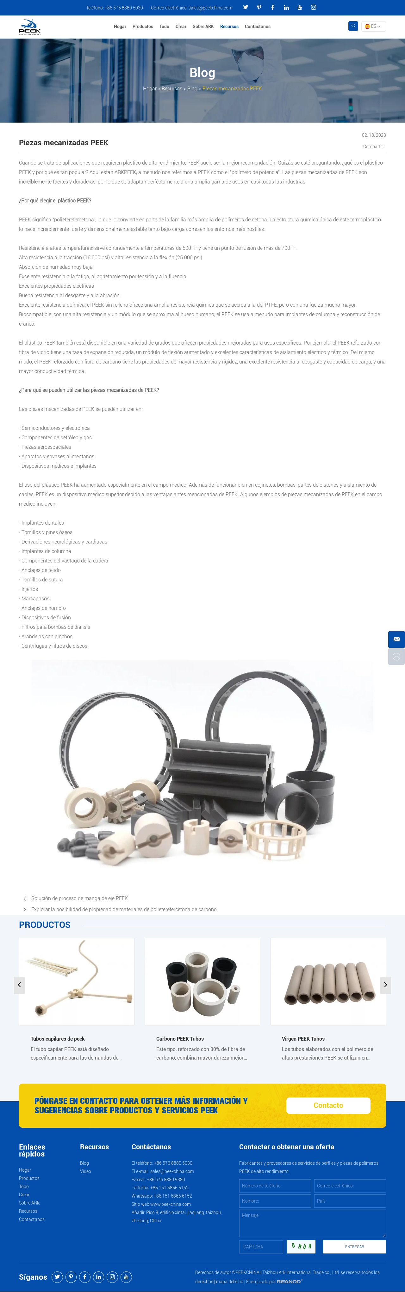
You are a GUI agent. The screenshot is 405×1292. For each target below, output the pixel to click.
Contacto (328, 1106)
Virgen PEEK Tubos (303, 1039)
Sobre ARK (203, 26)
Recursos (230, 26)
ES (372, 26)
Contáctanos (258, 26)
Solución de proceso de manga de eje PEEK (79, 898)
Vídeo (85, 1171)
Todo (165, 26)
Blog (192, 89)
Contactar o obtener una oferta (286, 1147)
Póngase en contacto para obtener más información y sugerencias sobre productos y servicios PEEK (146, 1106)
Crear (181, 26)
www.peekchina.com (170, 1204)
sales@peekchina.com (210, 7)
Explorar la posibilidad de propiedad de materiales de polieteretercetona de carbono (124, 909)
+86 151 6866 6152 (173, 1196)
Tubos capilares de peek (58, 1039)
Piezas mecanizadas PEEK (232, 89)
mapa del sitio (229, 1281)
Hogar (120, 26)
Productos (143, 26)
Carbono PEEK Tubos (180, 1039)
